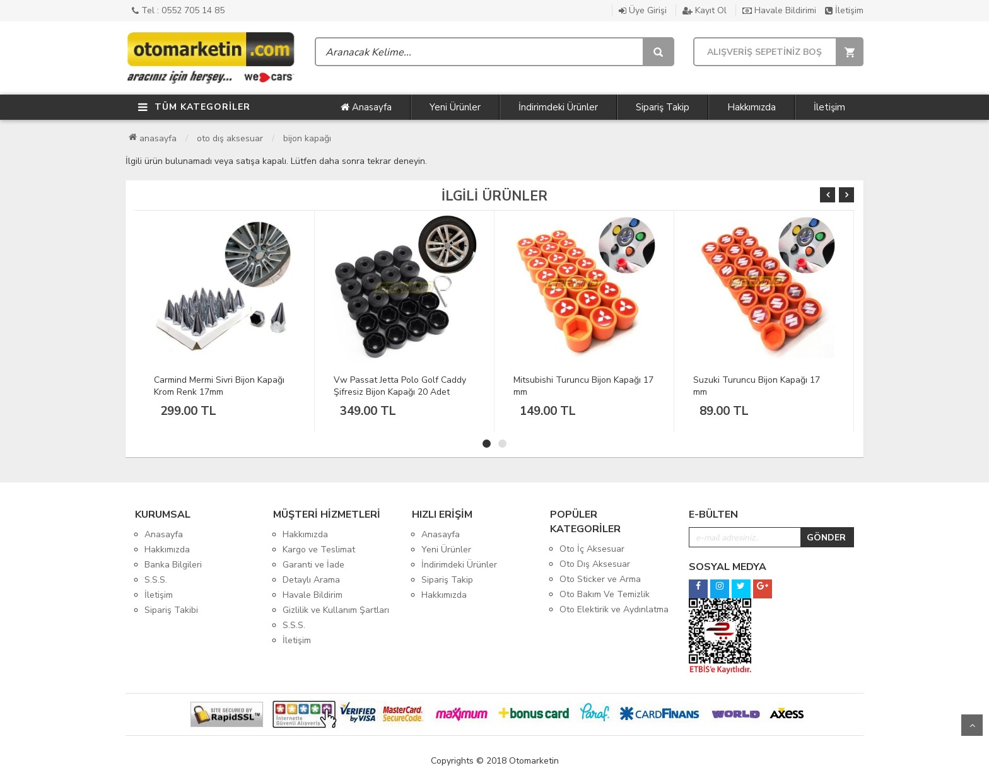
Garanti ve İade (313, 565)
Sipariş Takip (662, 107)
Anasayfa (366, 107)
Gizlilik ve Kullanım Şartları (336, 610)
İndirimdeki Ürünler (558, 107)
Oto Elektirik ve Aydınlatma (614, 609)
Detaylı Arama (311, 580)
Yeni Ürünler (455, 107)
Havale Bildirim (312, 595)
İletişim (844, 10)
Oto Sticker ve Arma (600, 579)
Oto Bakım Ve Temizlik (604, 594)
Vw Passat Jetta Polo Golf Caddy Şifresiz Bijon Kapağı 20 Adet (400, 386)
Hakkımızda (751, 107)
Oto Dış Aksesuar (230, 138)
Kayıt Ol (704, 10)
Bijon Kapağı (307, 138)
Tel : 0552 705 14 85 (178, 10)
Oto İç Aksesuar (591, 549)
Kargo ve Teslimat (319, 550)
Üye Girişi (643, 10)
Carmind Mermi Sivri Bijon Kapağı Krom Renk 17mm (219, 386)
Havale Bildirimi (779, 10)
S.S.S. (155, 580)
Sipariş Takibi (171, 610)
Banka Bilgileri (173, 565)
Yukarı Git (972, 725)
